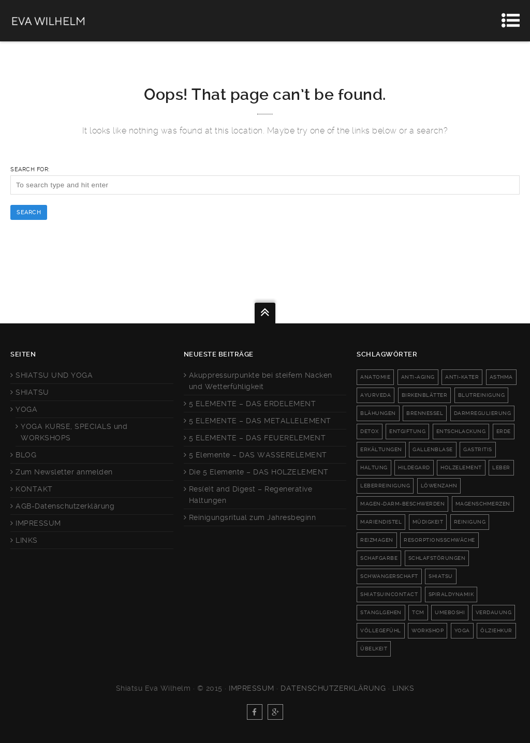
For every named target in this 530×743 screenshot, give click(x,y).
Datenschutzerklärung (333, 688)
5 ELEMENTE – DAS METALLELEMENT (260, 421)
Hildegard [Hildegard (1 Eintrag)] (414, 467)
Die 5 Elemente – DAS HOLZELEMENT (259, 472)
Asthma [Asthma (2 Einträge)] (501, 377)
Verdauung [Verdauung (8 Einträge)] (494, 612)
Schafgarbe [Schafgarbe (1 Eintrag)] (379, 558)
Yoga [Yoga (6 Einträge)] (462, 630)
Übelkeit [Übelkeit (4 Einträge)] (373, 648)
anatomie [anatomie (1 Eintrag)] (375, 377)
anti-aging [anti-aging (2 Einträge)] (418, 377)
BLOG (26, 455)
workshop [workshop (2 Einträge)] (427, 630)
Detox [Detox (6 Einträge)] (369, 431)
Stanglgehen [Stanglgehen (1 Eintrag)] (381, 612)
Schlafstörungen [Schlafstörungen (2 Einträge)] (437, 558)
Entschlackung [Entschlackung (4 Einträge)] (461, 431)
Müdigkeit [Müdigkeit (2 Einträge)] (428, 522)
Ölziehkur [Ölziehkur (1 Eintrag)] (496, 630)
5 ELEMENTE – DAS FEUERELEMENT (257, 438)
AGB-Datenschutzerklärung (65, 506)
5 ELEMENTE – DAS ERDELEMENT (252, 403)
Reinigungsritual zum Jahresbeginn (252, 517)
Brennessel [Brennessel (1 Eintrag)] (424, 413)
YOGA (26, 409)
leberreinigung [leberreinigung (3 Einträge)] (385, 485)
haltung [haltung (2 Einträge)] (374, 467)
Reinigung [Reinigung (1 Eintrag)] (470, 522)
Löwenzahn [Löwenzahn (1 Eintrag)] (439, 485)
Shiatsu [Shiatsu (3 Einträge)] (441, 576)
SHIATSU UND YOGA (54, 375)
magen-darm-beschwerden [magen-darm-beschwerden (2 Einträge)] (402, 504)
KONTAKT (34, 489)
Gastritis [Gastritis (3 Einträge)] (477, 449)
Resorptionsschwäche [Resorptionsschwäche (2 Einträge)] (439, 540)
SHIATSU (32, 392)
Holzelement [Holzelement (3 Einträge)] (461, 467)
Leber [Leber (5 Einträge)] (501, 467)
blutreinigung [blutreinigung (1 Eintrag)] (481, 395)
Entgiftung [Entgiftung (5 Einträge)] (407, 431)
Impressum (251, 688)
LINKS (27, 540)
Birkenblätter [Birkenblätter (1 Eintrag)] (425, 395)
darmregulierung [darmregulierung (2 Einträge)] (482, 413)
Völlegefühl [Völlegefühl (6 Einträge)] (380, 630)
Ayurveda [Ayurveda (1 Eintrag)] (375, 395)
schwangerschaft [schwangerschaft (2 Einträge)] (389, 576)
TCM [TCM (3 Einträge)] (418, 612)
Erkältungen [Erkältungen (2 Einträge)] (381, 449)
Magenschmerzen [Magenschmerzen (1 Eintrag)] (482, 504)
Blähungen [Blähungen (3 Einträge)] (378, 413)
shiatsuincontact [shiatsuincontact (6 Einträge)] (389, 594)
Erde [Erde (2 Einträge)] (503, 431)
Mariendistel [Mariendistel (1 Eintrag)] (381, 522)
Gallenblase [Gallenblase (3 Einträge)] (433, 449)
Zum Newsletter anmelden (64, 472)
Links (403, 688)
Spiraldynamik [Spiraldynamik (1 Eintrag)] (451, 594)
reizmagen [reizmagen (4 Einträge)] (376, 540)
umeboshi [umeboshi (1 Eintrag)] (450, 612)
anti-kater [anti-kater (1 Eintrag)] (462, 377)
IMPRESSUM (38, 523)
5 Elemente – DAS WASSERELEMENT (258, 455)
